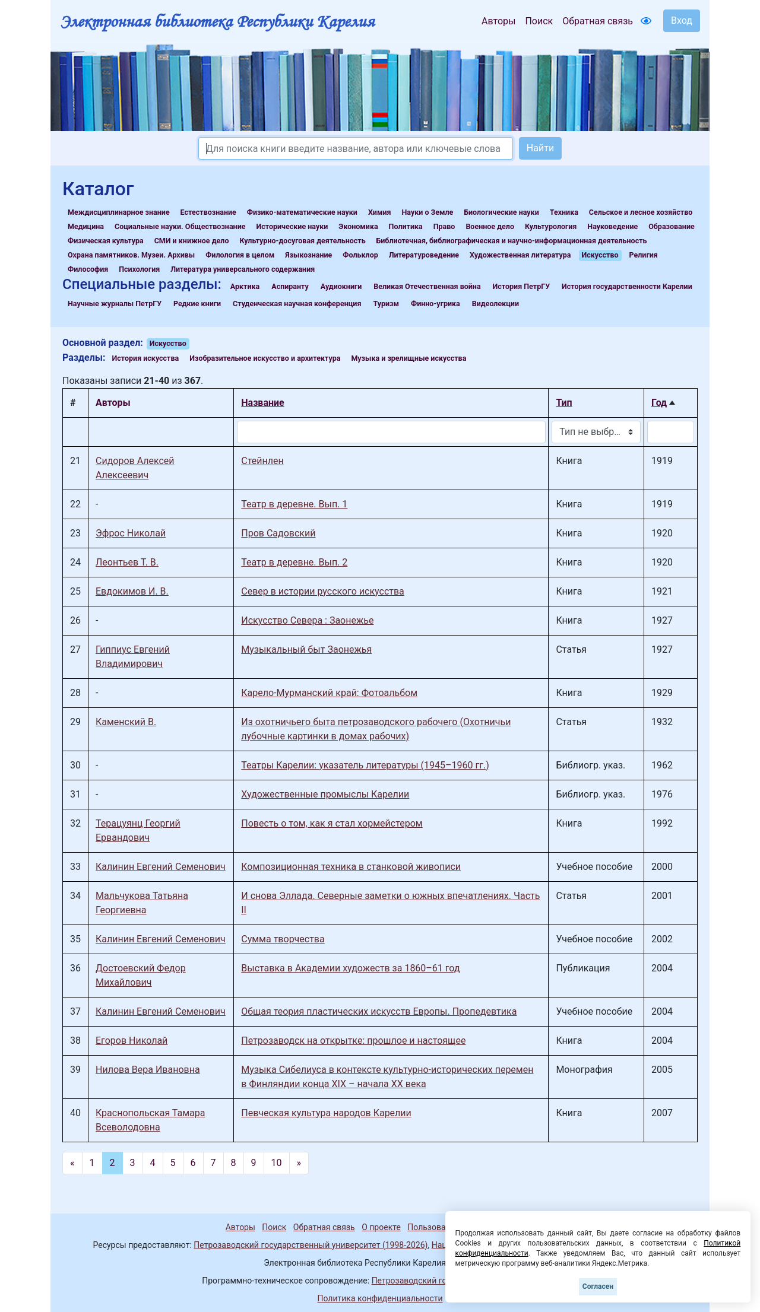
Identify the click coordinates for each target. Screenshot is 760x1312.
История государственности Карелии (627, 286)
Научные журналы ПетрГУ (115, 303)
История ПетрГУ (521, 286)
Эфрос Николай (131, 533)
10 (276, 1162)
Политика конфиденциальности (379, 1298)
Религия (643, 254)
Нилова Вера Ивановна (148, 1069)
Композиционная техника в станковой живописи (351, 866)
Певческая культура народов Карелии (326, 1113)
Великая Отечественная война (426, 286)
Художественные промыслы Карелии (325, 794)
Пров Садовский (278, 533)
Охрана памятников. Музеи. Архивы (131, 254)
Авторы (498, 21)
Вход (681, 20)
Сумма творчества (282, 939)
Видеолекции (495, 303)
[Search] (355, 148)
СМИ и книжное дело (191, 240)
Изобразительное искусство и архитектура (264, 358)
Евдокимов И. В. (132, 591)
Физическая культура (106, 240)
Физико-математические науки (302, 212)
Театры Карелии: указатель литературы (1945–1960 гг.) (365, 765)
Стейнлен (262, 460)
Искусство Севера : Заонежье (307, 620)
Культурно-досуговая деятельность (302, 240)
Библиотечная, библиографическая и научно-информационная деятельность (511, 240)
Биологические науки (501, 212)
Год (659, 402)
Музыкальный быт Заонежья (306, 649)
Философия (88, 269)
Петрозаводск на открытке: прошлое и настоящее (353, 1040)
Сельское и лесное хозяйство (640, 212)
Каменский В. (126, 722)
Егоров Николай (131, 1040)
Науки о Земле (427, 212)
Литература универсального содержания (242, 269)
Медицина (86, 226)
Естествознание (208, 212)
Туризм (386, 303)
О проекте (381, 1227)
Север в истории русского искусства (322, 591)
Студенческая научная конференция (297, 303)
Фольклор (360, 254)
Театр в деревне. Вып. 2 (294, 562)
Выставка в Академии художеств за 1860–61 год (350, 968)
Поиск (539, 21)
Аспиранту (290, 286)
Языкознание (308, 254)
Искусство (600, 254)
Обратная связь (597, 21)
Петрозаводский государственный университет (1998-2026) (311, 1245)
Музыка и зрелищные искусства (408, 358)
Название (262, 402)
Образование (671, 226)
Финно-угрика (435, 303)
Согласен (597, 1286)
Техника (564, 212)
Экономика (358, 226)
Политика (406, 226)
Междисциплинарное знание (119, 212)
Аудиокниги (341, 286)
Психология (139, 269)
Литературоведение (424, 254)
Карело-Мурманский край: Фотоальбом (329, 692)
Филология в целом (239, 254)
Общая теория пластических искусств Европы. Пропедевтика (379, 1011)
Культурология (551, 226)
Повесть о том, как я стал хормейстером (331, 823)
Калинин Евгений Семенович (161, 866)
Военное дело (490, 226)
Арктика (244, 286)
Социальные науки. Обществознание (180, 226)
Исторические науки (292, 226)
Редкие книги (197, 303)
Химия (379, 212)
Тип (564, 402)
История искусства (145, 358)
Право (444, 226)
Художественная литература (520, 254)
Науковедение (612, 226)
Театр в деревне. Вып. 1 (294, 504)
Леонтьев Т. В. (127, 562)
